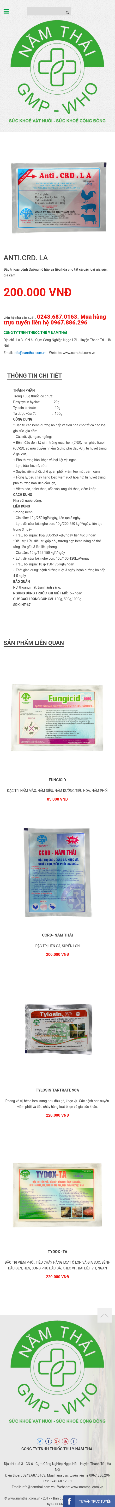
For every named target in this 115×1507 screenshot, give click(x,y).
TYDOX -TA (57, 1251)
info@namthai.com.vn (30, 353)
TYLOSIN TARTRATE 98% (57, 1090)
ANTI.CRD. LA (26, 258)
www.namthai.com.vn (79, 353)
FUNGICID (57, 780)
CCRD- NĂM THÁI (57, 935)
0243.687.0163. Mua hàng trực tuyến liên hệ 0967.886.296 (55, 319)
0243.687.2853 (61, 1481)
